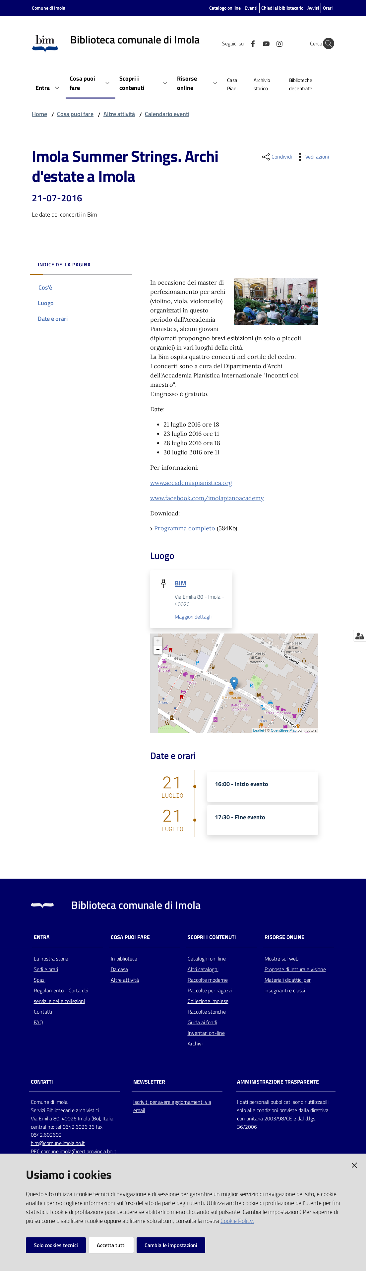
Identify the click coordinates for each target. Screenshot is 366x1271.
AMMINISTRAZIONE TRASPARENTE (278, 1082)
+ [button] (158, 641)
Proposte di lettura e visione (295, 969)
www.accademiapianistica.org (191, 483)
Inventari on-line (206, 1033)
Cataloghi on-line (207, 959)
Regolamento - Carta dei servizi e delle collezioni (61, 996)
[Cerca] (326, 43)
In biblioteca (124, 959)
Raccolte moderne (208, 980)
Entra (42, 937)
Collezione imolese (208, 1001)
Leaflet (258, 731)
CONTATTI (42, 1082)
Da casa (119, 969)
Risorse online (284, 937)
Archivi (195, 1044)
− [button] (158, 650)
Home (39, 113)
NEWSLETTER (149, 1082)
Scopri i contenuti (212, 937)
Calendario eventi (167, 113)
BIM (180, 583)
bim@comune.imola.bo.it (58, 1144)
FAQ (38, 1023)
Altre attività (119, 113)
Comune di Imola (48, 7)
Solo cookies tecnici (56, 1245)
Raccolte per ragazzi (210, 991)
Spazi (39, 980)
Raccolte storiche (207, 1012)
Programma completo (184, 528)
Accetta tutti (111, 1245)
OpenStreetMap (284, 731)
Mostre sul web (281, 959)
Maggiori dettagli (193, 617)
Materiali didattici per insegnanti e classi (288, 985)
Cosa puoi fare (75, 113)
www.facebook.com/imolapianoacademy (207, 498)
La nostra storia (51, 959)
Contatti (43, 1012)
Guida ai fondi (202, 1023)
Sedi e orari (46, 969)
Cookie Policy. (237, 1220)
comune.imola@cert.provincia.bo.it (78, 1152)
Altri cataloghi (203, 969)
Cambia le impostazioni (171, 1245)
